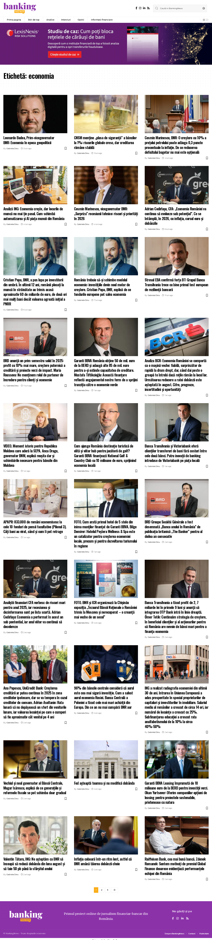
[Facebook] (136, 8)
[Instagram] (140, 8)
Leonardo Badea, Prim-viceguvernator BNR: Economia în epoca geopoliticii (28, 140)
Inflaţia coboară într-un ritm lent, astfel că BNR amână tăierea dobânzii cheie (103, 861)
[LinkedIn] (144, 8)
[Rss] (148, 8)
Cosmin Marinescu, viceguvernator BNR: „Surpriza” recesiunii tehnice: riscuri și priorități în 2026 (106, 213)
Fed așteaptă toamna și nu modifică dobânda (104, 783)
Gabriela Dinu (12, 148)
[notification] (196, 20)
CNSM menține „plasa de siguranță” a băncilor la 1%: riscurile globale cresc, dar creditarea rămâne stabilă (105, 142)
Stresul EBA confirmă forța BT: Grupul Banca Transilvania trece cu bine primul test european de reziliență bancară (176, 284)
